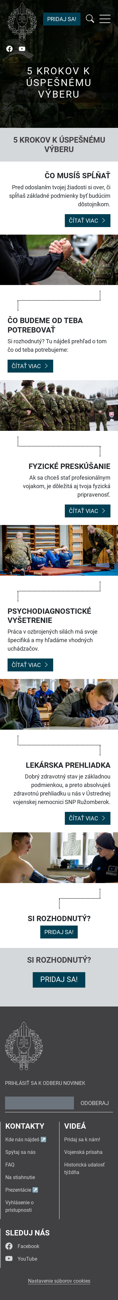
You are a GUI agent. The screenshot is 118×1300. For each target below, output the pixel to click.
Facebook (22, 1246)
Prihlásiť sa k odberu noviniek (45, 1083)
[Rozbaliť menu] (105, 19)
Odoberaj (95, 1103)
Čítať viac (87, 220)
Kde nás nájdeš (22, 1140)
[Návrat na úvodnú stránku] (22, 21)
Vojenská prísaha (83, 1152)
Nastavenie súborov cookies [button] (59, 1281)
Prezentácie (18, 1190)
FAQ (9, 1165)
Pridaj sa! (61, 19)
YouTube (21, 1259)
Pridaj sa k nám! (82, 1140)
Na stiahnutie (20, 1177)
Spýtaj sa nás (20, 1152)
